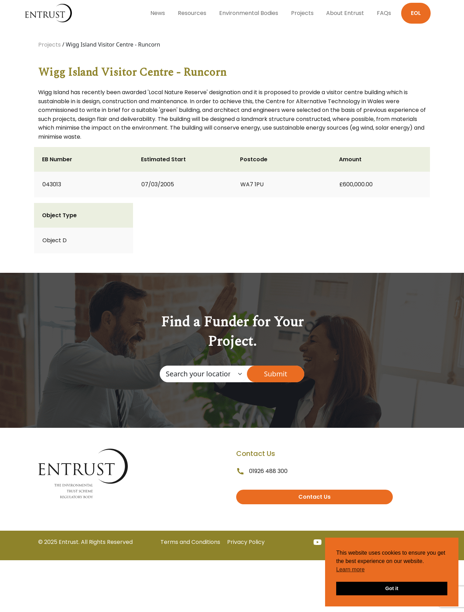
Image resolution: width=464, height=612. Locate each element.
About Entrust (345, 13)
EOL (416, 13)
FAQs (384, 13)
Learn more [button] (350, 569)
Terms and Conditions (190, 542)
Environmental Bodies (248, 13)
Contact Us (314, 497)
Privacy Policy (246, 542)
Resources (192, 13)
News (157, 13)
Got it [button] (391, 588)
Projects (302, 13)
